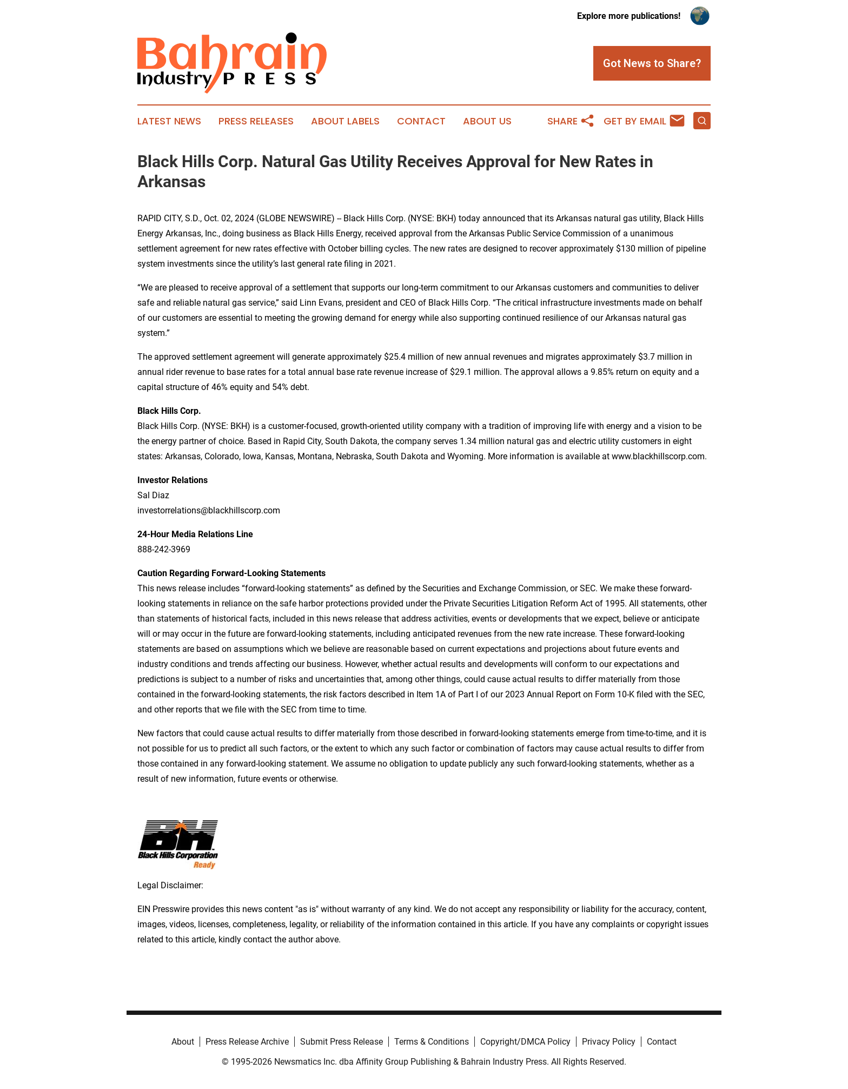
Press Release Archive (247, 1042)
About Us (487, 121)
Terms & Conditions (431, 1042)
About (182, 1042)
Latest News (169, 121)
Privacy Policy (608, 1042)
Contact (421, 121)
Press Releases (256, 121)
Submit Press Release (341, 1042)
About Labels (345, 121)
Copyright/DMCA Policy (525, 1042)
